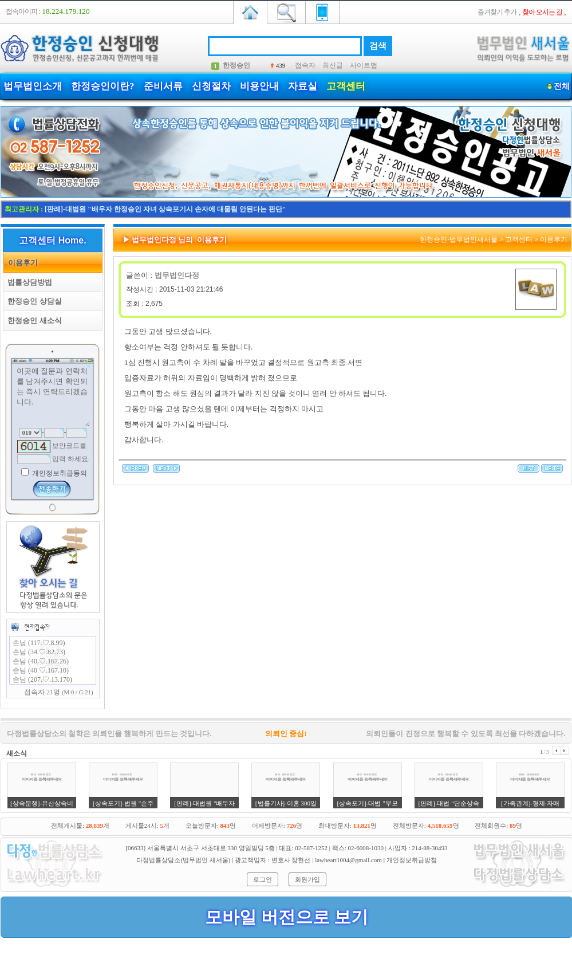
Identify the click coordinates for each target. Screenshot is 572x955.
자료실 (302, 86)
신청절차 (211, 86)
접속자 (305, 65)
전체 (561, 86)
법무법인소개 (32, 86)
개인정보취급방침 (411, 859)
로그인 (262, 879)
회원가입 (307, 879)
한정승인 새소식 (32, 320)
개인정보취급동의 (58, 473)
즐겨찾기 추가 (497, 12)
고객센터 (345, 86)
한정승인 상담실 (32, 301)
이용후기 (21, 262)
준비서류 (163, 86)
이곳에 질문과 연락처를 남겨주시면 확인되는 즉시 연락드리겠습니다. (52, 396)
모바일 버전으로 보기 (286, 916)
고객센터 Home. (52, 240)
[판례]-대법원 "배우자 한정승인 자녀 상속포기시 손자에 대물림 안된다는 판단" (165, 209)
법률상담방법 (27, 282)
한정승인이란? (103, 86)
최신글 (332, 65)
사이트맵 (363, 65)
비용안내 (259, 86)
